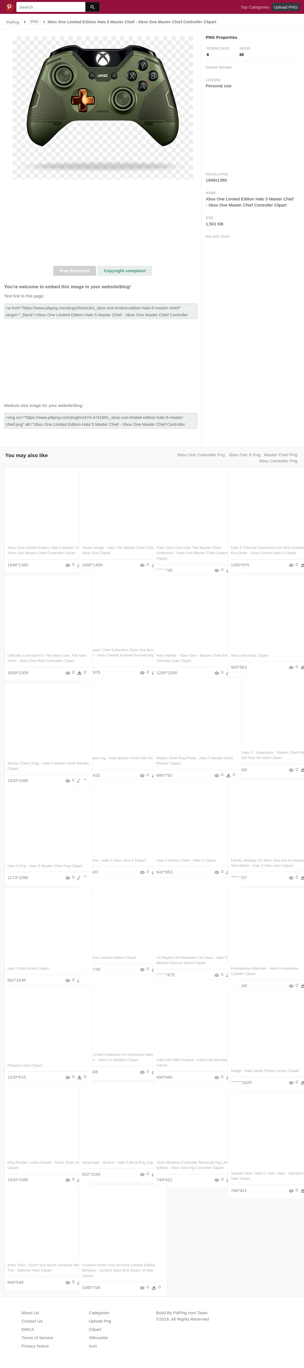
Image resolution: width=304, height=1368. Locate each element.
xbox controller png (278, 460)
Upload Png (100, 1321)
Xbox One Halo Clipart (249, 649)
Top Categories (255, 7)
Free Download (75, 270)
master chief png (280, 454)
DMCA (27, 1329)
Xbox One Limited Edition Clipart (109, 951)
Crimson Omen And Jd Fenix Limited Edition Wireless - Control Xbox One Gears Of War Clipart (112, 1263)
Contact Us (32, 1321)
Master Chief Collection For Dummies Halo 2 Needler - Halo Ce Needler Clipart (113, 1053)
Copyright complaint (125, 270)
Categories (99, 1312)
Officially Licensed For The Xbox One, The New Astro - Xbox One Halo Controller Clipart (39, 654)
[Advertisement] (102, 224)
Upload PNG (286, 7)
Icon (93, 1346)
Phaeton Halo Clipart (25, 1059)
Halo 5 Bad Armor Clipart (28, 962)
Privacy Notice (35, 1346)
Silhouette (98, 1337)
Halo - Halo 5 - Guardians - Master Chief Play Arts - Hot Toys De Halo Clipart (259, 751)
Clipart (95, 1329)
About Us (30, 1312)
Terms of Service (37, 1337)
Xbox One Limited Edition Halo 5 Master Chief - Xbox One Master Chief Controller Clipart (39, 546)
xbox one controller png (201, 454)
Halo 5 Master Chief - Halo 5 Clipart (186, 854)
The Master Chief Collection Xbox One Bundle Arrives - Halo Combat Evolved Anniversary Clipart (114, 648)
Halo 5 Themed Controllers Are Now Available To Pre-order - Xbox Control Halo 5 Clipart (262, 546)
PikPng (13, 22)
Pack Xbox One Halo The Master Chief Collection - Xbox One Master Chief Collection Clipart (188, 546)
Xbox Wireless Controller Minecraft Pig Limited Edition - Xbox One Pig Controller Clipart (188, 1161)
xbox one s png (245, 454)
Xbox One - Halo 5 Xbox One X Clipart (114, 854)
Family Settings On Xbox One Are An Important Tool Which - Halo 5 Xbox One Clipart (261, 859)
